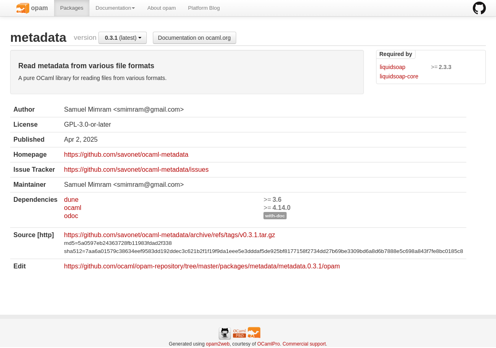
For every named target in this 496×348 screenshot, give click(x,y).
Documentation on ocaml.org (194, 38)
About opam (161, 8)
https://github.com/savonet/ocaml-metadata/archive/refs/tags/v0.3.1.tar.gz (169, 234)
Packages (71, 8)
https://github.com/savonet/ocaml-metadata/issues (136, 169)
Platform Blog (204, 8)
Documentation (115, 8)
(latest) (123, 38)
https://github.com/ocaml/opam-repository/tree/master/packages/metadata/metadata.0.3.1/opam (202, 266)
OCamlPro (268, 344)
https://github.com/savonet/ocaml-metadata (126, 154)
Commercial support (304, 344)
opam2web (218, 344)
